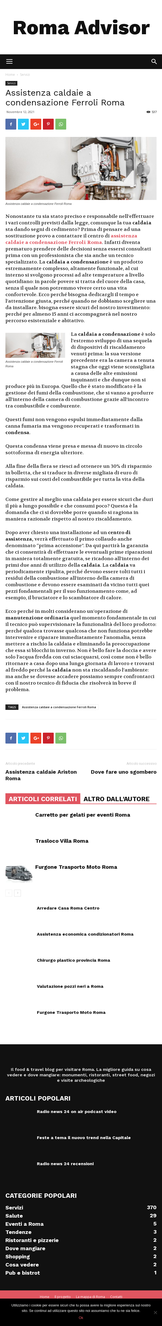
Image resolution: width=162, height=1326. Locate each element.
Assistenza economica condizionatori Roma (85, 934)
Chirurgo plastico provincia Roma (73, 960)
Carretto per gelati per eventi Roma (82, 814)
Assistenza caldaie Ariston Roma (41, 775)
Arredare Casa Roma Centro (68, 908)
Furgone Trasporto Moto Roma (76, 867)
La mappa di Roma (90, 1296)
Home (10, 74)
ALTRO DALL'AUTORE (117, 799)
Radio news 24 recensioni (65, 1163)
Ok (81, 1318)
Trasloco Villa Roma (61, 841)
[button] (154, 61)
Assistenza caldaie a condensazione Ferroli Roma (59, 707)
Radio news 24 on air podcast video (76, 1111)
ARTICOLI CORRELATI (43, 799)
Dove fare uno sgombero (124, 772)
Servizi (25, 74)
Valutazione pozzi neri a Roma (70, 986)
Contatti (116, 1296)
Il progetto (63, 1296)
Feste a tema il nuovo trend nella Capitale (84, 1137)
